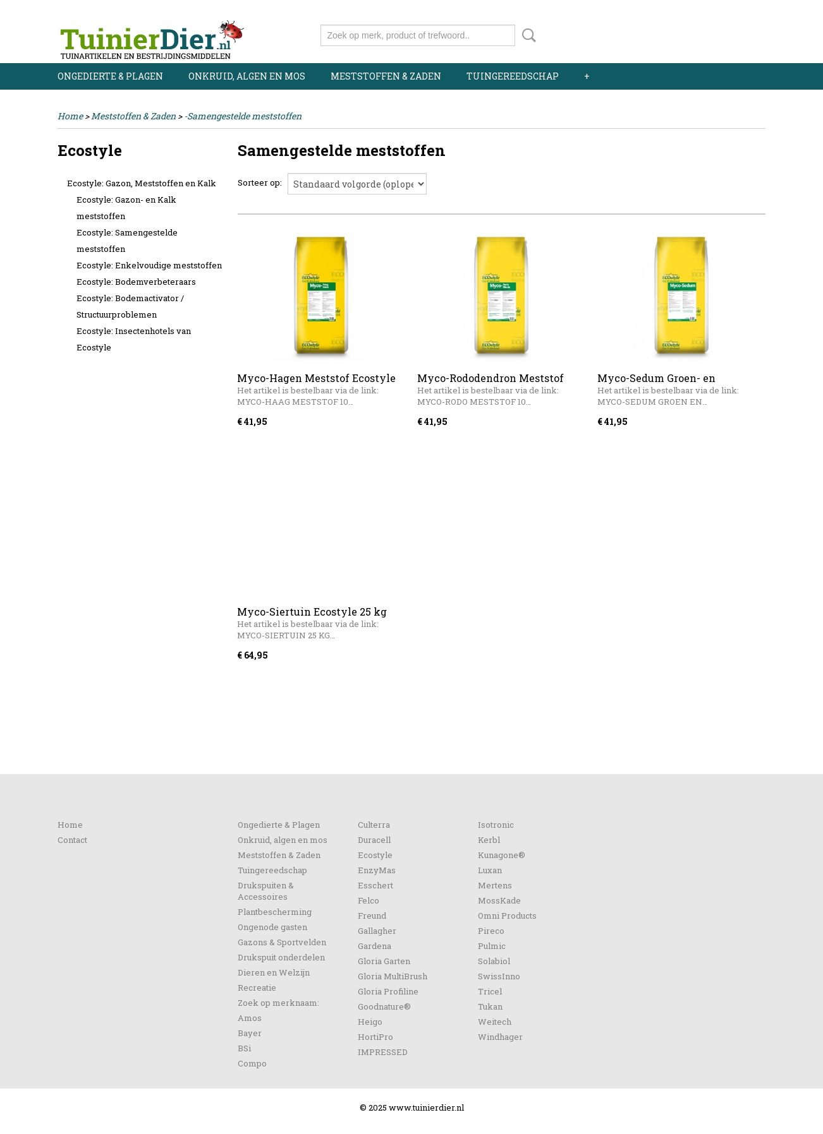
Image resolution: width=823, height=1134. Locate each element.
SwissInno (499, 976)
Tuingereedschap (512, 76)
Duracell (374, 839)
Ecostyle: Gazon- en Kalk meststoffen (126, 208)
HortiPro (375, 1036)
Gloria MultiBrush (392, 976)
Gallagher (377, 930)
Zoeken (526, 35)
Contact (72, 839)
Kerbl (489, 839)
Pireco (491, 930)
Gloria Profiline (388, 991)
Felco (368, 900)
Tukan (490, 1006)
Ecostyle (375, 855)
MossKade (499, 900)
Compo (252, 1063)
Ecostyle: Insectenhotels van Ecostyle (133, 339)
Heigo (370, 1021)
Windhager (500, 1036)
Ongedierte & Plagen (110, 76)
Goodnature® (384, 1006)
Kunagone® (501, 855)
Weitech (494, 1021)
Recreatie (257, 987)
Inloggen (687, 11)
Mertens (495, 885)
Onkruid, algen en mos (246, 76)
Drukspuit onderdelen (281, 957)
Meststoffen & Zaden (386, 76)
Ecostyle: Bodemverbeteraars (136, 281)
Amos (250, 1018)
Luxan (490, 870)
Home (70, 116)
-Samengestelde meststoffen (243, 116)
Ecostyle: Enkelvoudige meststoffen (149, 265)
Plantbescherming (275, 911)
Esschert (375, 885)
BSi (244, 1048)
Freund (372, 915)
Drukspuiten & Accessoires (266, 891)
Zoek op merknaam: (278, 1002)
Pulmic (492, 946)
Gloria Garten (384, 961)
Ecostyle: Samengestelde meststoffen (127, 240)
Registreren (741, 11)
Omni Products (507, 915)
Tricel (490, 991)
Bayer (250, 1033)
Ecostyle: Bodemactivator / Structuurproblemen (130, 306)
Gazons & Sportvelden (282, 942)
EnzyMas (377, 870)
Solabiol (494, 961)
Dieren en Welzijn (274, 972)
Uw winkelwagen (722, 33)
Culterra (374, 824)
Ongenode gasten (272, 927)
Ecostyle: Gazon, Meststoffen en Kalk (141, 183)
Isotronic (496, 824)
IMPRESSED (383, 1052)
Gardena (374, 946)
